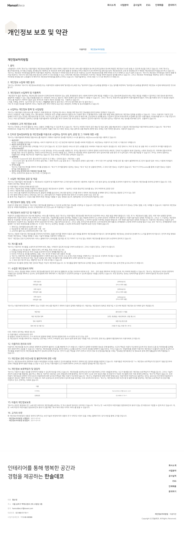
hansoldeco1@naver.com (22, 508)
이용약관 (83, 49)
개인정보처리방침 (97, 49)
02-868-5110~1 (22, 513)
